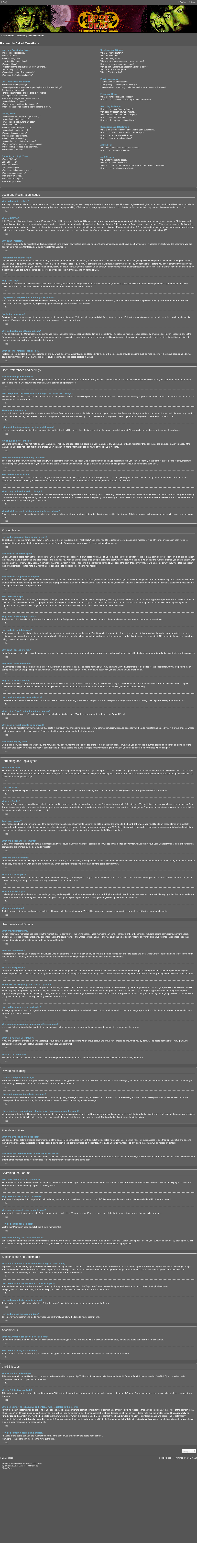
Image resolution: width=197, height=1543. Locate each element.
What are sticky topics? (12, 176)
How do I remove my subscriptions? (116, 138)
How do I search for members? (114, 117)
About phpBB (23, 1379)
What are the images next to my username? (21, 98)
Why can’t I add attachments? (15, 136)
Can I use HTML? (9, 162)
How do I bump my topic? (13, 149)
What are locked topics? (12, 178)
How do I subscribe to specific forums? (117, 135)
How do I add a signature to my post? (18, 122)
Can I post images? (10, 167)
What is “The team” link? (111, 72)
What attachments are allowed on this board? (120, 148)
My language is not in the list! (14, 96)
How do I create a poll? (12, 125)
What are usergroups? (110, 58)
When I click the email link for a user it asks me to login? (26, 107)
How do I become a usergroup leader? (117, 64)
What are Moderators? (110, 56)
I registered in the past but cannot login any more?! (24, 67)
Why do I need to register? (13, 53)
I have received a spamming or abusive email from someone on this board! (133, 87)
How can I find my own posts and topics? (118, 120)
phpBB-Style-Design (31, 1466)
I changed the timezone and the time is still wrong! (24, 93)
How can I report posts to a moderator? (19, 141)
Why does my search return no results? (117, 112)
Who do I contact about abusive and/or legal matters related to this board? (133, 165)
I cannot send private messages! (114, 82)
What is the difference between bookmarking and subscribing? (127, 130)
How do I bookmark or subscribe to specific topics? (122, 132)
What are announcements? (14, 173)
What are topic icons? (11, 181)
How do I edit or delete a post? (15, 119)
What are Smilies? (10, 165)
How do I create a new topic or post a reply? (21, 116)
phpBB (105, 447)
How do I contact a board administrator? (118, 168)
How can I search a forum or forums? (116, 109)
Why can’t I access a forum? (14, 133)
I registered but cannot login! (14, 61)
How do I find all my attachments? (115, 150)
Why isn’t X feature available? (113, 163)
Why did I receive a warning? (14, 138)
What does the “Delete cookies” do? (17, 75)
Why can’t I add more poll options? (17, 127)
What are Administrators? (111, 53)
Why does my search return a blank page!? (119, 115)
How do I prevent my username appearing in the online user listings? (32, 87)
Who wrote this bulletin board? (113, 160)
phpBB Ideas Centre (131, 1393)
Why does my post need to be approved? (20, 147)
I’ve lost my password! (11, 69)
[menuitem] (3, 2)
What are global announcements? (17, 170)
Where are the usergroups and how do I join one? (122, 61)
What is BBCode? (9, 159)
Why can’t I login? (9, 64)
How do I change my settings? (15, 84)
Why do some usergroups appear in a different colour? (124, 67)
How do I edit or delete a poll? (15, 130)
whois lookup (8, 1413)
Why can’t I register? (11, 58)
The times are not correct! (13, 90)
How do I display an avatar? (14, 101)
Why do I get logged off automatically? (18, 72)
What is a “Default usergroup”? (114, 69)
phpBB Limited (82, 1376)
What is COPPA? (9, 56)
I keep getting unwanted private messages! (119, 84)
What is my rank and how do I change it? (20, 104)
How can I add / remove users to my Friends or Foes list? (125, 99)
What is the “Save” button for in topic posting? (22, 144)
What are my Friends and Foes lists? (116, 97)
